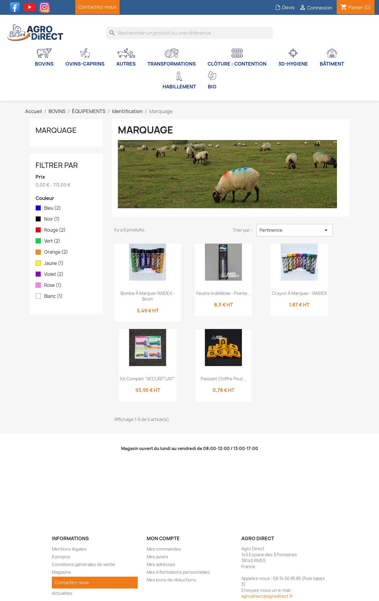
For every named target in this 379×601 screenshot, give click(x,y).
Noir (52, 219)
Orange (56, 252)
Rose (53, 285)
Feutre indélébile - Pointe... (223, 293)
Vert (52, 241)
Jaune (54, 263)
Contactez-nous (97, 7)
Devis (285, 7)
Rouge (55, 230)
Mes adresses (161, 564)
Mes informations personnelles (178, 572)
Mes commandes (164, 549)
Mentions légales (69, 549)
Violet (54, 274)
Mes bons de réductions (171, 580)
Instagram (45, 7)
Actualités (62, 593)
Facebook (16, 7)
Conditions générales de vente (83, 564)
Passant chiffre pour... (223, 378)
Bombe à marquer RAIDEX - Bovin (148, 296)
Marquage (56, 130)
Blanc (53, 296)
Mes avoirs (157, 556)
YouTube (31, 7)
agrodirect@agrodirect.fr (267, 596)
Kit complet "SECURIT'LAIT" (147, 378)
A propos (61, 556)
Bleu (52, 208)
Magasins (61, 572)
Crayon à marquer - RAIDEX (299, 293)
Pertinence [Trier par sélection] (295, 230)
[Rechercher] (189, 33)
